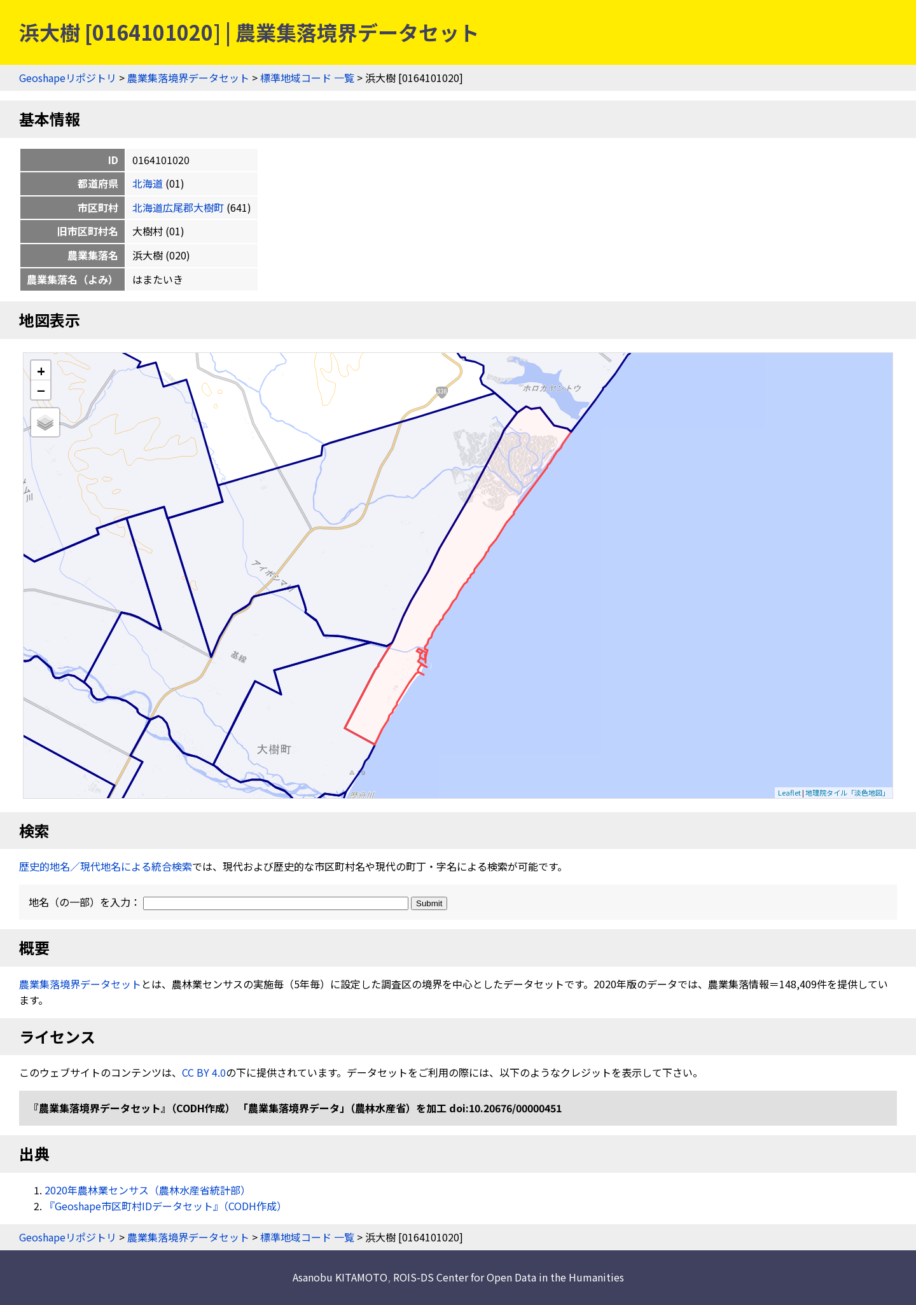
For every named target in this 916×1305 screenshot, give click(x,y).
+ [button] (41, 370)
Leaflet (789, 792)
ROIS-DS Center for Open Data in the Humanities (508, 1277)
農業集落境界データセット (188, 77)
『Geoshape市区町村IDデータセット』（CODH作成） (166, 1205)
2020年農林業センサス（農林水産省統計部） (148, 1190)
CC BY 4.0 (204, 1072)
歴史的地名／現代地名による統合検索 (105, 866)
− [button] (41, 389)
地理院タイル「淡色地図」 (847, 792)
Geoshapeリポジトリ (67, 77)
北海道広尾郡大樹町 (178, 207)
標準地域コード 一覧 (307, 77)
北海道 (147, 183)
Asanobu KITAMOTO (340, 1277)
